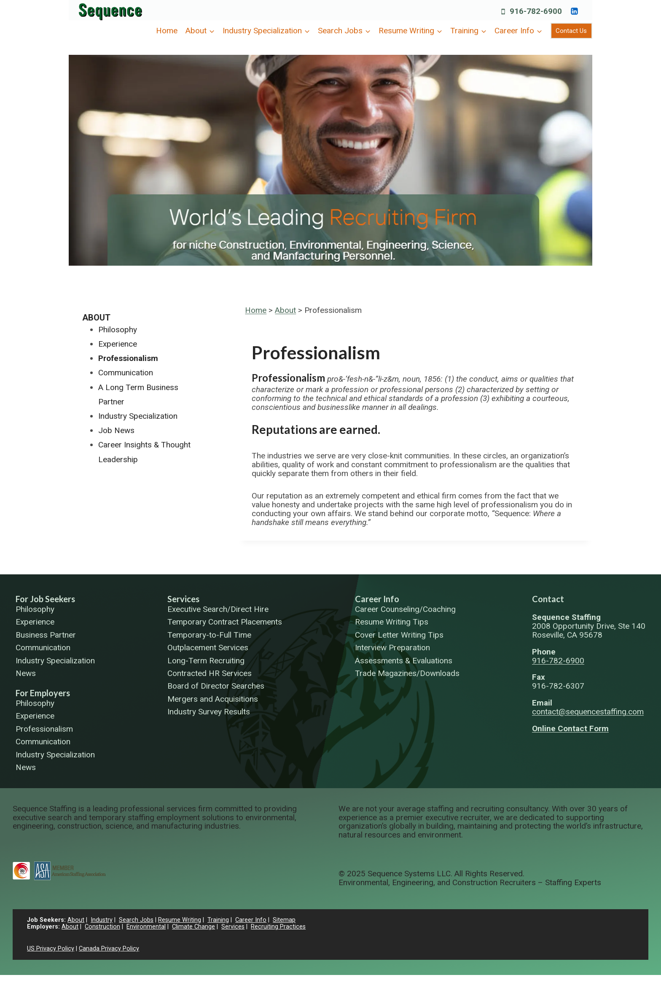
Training (218, 920)
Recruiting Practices (278, 926)
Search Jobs (136, 920)
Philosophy (117, 329)
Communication (125, 372)
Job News (116, 430)
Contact (548, 599)
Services (183, 599)
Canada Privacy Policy (109, 948)
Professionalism (128, 358)
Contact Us (571, 31)
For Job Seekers (45, 599)
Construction (102, 926)
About (285, 310)
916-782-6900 (558, 660)
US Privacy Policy (50, 948)
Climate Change (193, 926)
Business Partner (46, 635)
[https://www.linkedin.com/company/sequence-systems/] (574, 11)
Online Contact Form (570, 728)
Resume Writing (179, 920)
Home (166, 30)
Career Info (377, 599)
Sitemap (284, 920)
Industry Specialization (137, 416)
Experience (117, 344)
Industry (102, 920)
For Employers (43, 693)
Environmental (146, 926)
